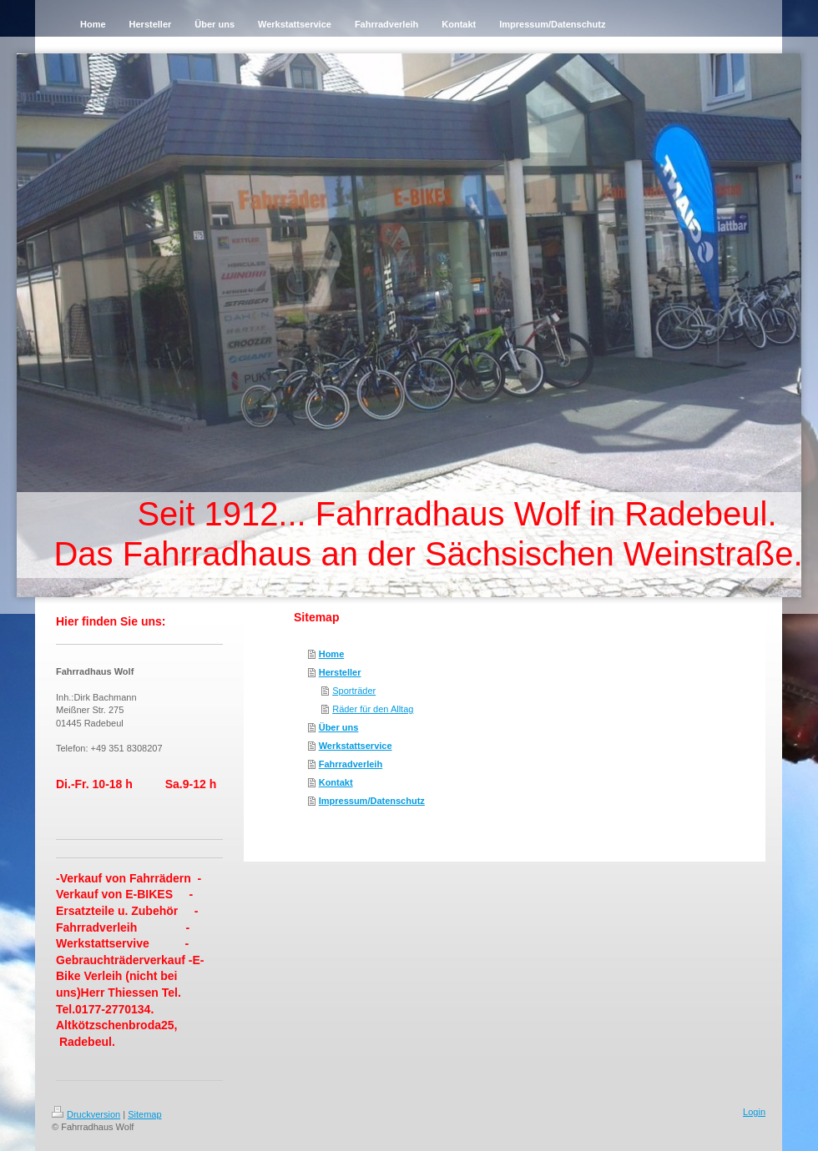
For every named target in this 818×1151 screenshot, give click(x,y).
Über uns (339, 727)
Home (332, 654)
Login (754, 1112)
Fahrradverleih (350, 764)
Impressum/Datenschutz (372, 801)
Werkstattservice (355, 746)
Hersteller (340, 672)
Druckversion (86, 1114)
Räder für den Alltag (372, 709)
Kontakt (336, 782)
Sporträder (354, 691)
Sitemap (144, 1114)
